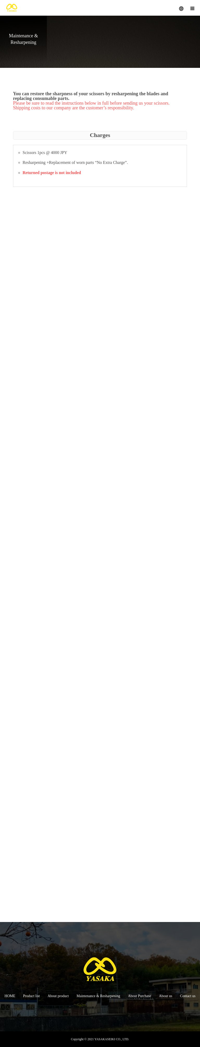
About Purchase (139, 996)
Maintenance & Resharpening (98, 996)
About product (58, 996)
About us (165, 996)
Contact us (188, 996)
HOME (9, 996)
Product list (31, 996)
